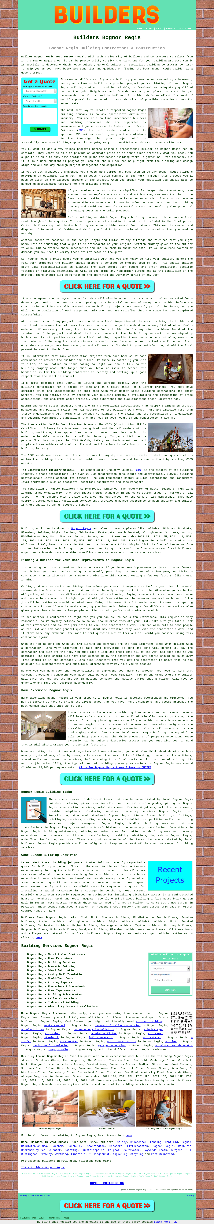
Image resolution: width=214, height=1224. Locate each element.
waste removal (54, 1025)
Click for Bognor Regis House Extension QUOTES (115, 767)
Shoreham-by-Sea (33, 1150)
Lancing (155, 1142)
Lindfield (78, 1154)
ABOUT (159, 28)
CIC (138, 470)
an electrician (32, 1029)
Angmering (120, 1154)
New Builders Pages (40, 1196)
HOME (139, 28)
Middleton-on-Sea (34, 1146)
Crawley (46, 1154)
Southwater (131, 1150)
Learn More (162, 1221)
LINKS (149, 28)
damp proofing (59, 1049)
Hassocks (115, 1146)
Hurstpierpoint (93, 1150)
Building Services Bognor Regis (57, 946)
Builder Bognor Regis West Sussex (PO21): (53, 56)
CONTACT (170, 28)
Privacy (190, 1196)
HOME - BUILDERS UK (107, 1183)
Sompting (71, 1150)
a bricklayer (153, 1029)
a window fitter (104, 1033)
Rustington (29, 1154)
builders (106, 1142)
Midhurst (184, 1146)
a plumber (52, 1033)
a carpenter (69, 1041)
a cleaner (155, 1033)
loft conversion (101, 1037)
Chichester (138, 1142)
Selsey (122, 1142)
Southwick (75, 1146)
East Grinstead (162, 1154)
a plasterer (152, 1037)
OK (175, 1221)
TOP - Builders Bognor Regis (43, 1167)
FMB (80, 130)
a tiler (171, 1041)
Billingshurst (99, 1154)
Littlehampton (137, 1146)
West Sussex (89, 1142)
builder (138, 902)
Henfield (171, 1142)
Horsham (57, 1146)
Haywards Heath (155, 1150)
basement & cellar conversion (118, 1025)
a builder (102, 874)
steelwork (51, 1037)
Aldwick (55, 1150)
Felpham (113, 1150)
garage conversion (112, 1045)
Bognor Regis (81, 528)
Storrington (96, 1146)
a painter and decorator (174, 1045)
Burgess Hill (181, 1150)
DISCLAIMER (185, 28)
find (83, 917)
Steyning (136, 1154)
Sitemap (23, 1196)
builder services (138, 929)
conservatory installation (94, 1029)
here (39, 937)
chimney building (149, 1021)
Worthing (61, 1154)
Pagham (186, 1142)
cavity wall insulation (50, 1045)
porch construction (121, 1041)
